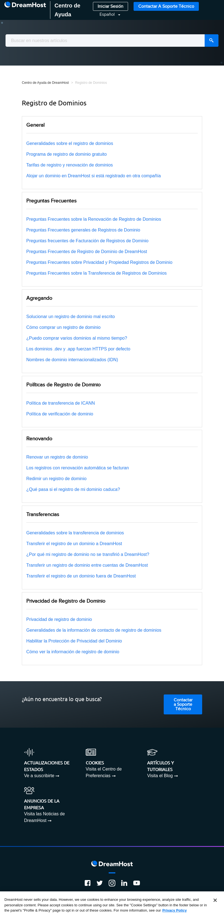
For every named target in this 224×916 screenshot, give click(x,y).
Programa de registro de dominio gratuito (66, 154)
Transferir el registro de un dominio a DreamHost (74, 543)
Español (108, 14)
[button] (106, 14)
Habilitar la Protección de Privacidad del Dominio (74, 641)
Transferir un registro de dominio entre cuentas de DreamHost (87, 565)
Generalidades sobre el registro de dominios (69, 143)
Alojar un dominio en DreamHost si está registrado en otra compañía (93, 175)
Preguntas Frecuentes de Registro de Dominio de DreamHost (86, 251)
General (35, 125)
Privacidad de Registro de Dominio (65, 601)
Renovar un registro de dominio (57, 457)
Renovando (39, 439)
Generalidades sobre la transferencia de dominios (75, 532)
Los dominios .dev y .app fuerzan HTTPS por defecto (78, 349)
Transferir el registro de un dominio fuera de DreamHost (81, 576)
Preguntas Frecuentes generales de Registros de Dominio (83, 230)
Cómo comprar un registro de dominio (63, 327)
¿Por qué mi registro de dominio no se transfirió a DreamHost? (87, 554)
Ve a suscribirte (39, 775)
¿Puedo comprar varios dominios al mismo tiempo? (76, 338)
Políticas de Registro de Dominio (63, 385)
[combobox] (112, 40)
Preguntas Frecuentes (51, 201)
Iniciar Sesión (110, 6)
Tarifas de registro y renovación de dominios (69, 165)
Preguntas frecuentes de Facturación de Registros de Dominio (87, 240)
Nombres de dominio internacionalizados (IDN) (72, 359)
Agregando (39, 298)
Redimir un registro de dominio (56, 478)
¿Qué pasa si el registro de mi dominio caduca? (73, 489)
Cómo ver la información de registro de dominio (72, 651)
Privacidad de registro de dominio (59, 619)
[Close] (215, 900)
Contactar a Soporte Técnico (166, 6)
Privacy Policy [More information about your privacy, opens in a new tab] (174, 910)
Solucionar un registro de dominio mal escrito (70, 316)
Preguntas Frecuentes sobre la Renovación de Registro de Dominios (93, 219)
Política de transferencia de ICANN (60, 403)
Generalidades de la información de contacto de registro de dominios (93, 630)
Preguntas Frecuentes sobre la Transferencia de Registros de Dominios (96, 273)
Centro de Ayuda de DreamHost (45, 83)
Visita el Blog (160, 775)
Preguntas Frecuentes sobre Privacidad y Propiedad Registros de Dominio (99, 262)
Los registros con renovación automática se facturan (77, 467)
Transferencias (42, 514)
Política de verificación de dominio (59, 414)
